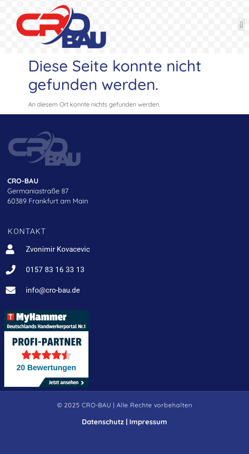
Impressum (148, 421)
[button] (241, 24)
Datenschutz (103, 421)
